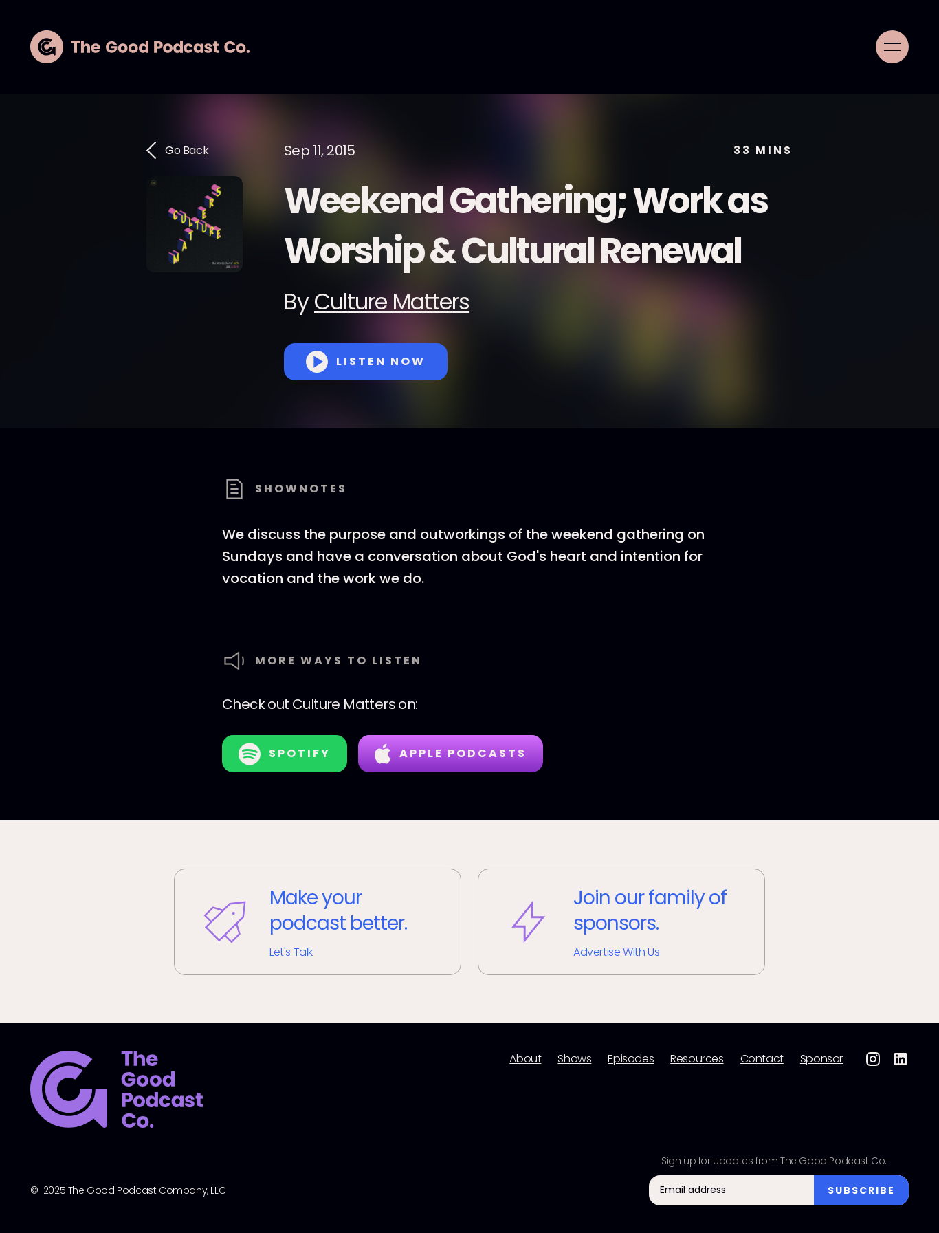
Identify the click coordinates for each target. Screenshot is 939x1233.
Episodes (631, 1059)
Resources (696, 1059)
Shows (574, 1059)
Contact (762, 1059)
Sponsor (821, 1059)
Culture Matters (392, 301)
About (525, 1059)
